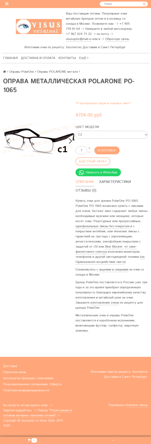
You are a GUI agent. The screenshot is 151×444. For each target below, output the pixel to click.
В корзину (107, 150)
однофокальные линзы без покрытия (102, 226)
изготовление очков (104, 302)
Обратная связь (14, 372)
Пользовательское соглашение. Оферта (32, 384)
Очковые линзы (136, 405)
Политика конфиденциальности (26, 390)
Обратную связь (117, 39)
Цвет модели (87, 127)
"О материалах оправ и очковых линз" (103, 103)
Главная (10, 58)
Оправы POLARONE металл (57, 72)
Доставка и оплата (38, 58)
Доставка (10, 366)
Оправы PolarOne (21, 72)
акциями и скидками (113, 269)
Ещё (83, 58)
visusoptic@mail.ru (78, 39)
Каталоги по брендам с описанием (28, 378)
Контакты (67, 58)
